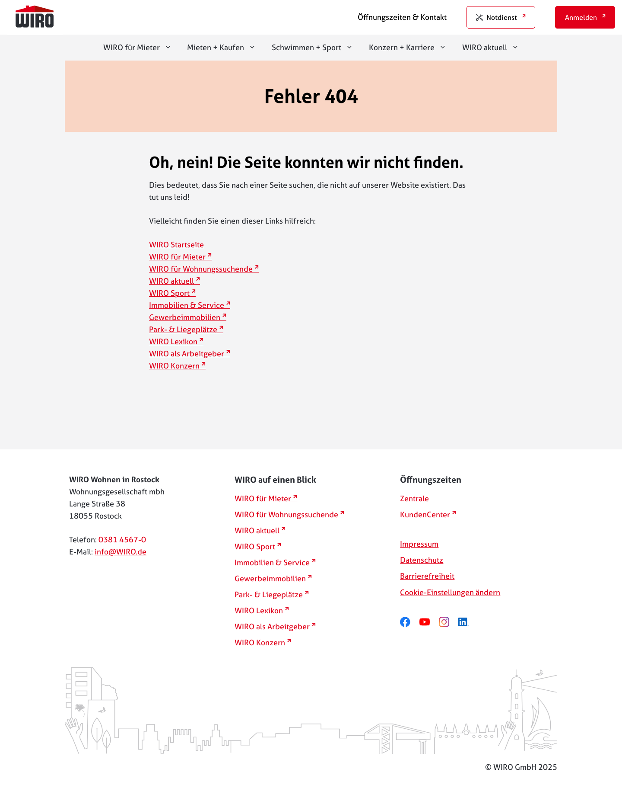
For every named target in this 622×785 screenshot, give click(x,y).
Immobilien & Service (186, 305)
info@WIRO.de (120, 551)
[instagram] (448, 622)
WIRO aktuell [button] (494, 48)
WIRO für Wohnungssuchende (201, 268)
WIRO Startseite (176, 244)
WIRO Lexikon (173, 341)
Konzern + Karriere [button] (411, 48)
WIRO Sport (169, 293)
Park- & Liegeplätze (183, 329)
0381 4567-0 (122, 539)
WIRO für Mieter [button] (141, 48)
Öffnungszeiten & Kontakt (402, 17)
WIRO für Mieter (177, 256)
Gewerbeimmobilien (184, 317)
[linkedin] (468, 622)
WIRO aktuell (171, 281)
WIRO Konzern (174, 365)
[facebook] (409, 622)
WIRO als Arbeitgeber (186, 353)
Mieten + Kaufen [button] (225, 48)
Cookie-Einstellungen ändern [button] (450, 592)
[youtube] (429, 622)
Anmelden (581, 17)
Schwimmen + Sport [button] (316, 48)
